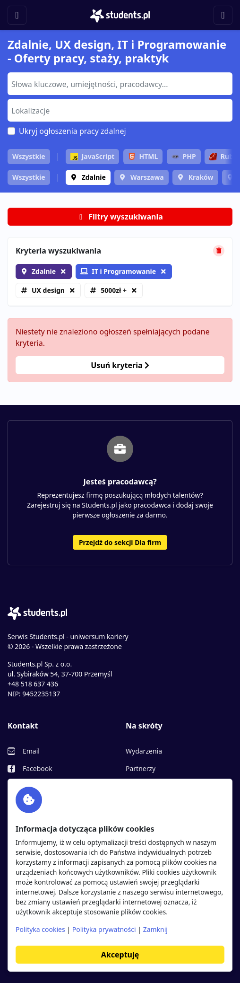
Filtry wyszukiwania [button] (120, 216)
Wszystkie (28, 156)
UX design (48, 290)
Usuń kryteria (120, 365)
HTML (143, 156)
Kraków (201, 177)
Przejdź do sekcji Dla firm (120, 542)
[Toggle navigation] (17, 15)
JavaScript (92, 156)
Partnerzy (140, 768)
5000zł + (114, 290)
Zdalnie (94, 177)
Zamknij (155, 929)
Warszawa (147, 177)
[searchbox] (118, 83)
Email (31, 750)
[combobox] (120, 83)
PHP (183, 156)
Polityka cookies (40, 929)
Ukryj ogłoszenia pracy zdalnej (72, 131)
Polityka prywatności (104, 929)
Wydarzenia (144, 750)
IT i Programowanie (118, 271)
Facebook (37, 768)
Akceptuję (120, 954)
